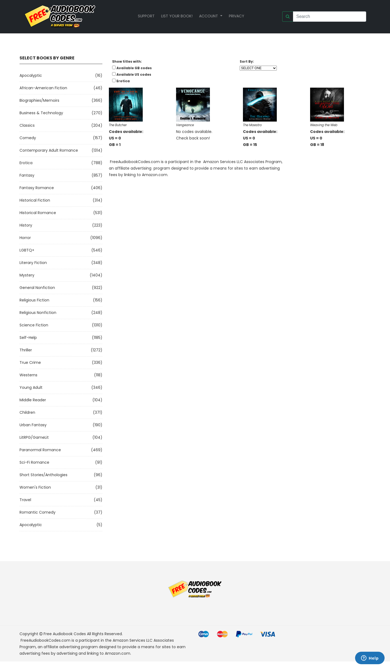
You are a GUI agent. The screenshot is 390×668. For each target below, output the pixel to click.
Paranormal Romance (40, 450)
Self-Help (28, 337)
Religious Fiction (34, 300)
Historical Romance (38, 212)
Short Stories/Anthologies (43, 475)
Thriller (26, 350)
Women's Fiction (35, 487)
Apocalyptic (31, 75)
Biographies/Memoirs (39, 100)
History (26, 225)
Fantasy (27, 175)
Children (27, 412)
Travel (25, 499)
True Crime (30, 362)
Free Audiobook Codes (65, 634)
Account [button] (209, 16)
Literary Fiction (33, 262)
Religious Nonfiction (38, 312)
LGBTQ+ (27, 250)
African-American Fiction (43, 88)
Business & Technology (41, 113)
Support (146, 16)
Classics (27, 125)
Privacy (236, 16)
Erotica (26, 163)
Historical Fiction (35, 200)
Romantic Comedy (38, 512)
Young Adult (31, 387)
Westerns (28, 375)
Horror (25, 237)
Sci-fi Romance (34, 462)
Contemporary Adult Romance (49, 150)
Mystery (27, 275)
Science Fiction (34, 325)
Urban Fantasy (33, 425)
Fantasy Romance (37, 187)
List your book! (177, 16)
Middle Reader (33, 400)
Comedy (28, 138)
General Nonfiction (37, 287)
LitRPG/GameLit (34, 437)
